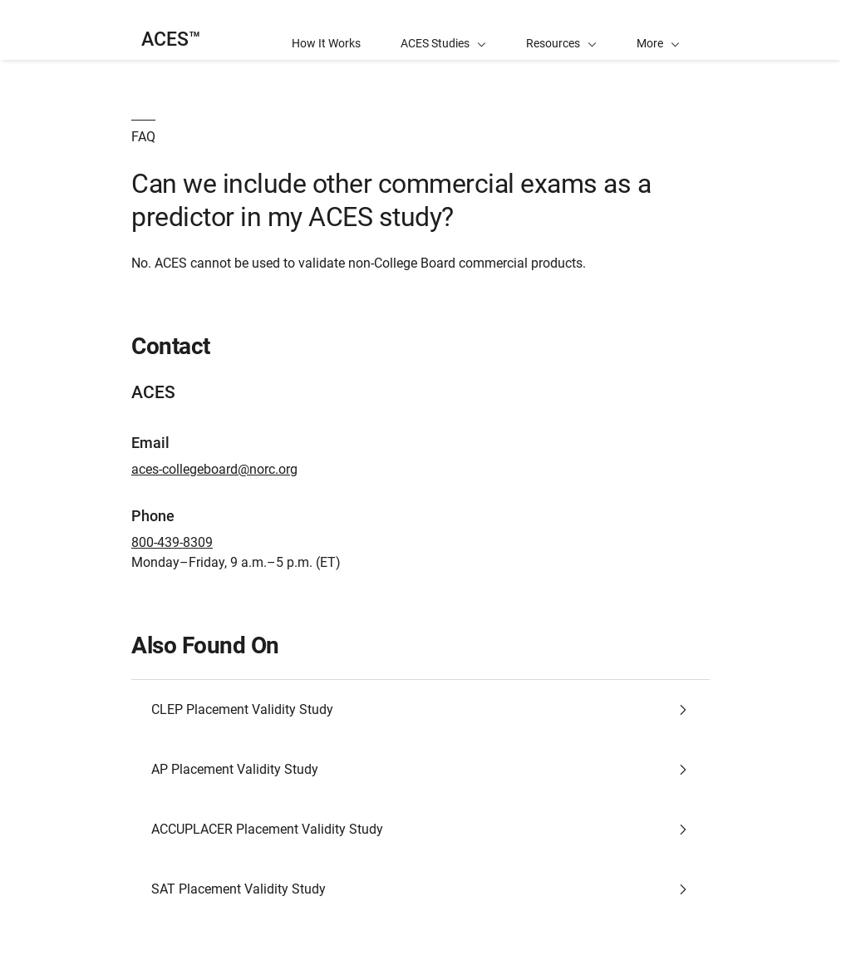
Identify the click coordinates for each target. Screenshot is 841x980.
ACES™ (170, 39)
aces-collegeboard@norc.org (214, 469)
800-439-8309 (172, 542)
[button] (658, 30)
